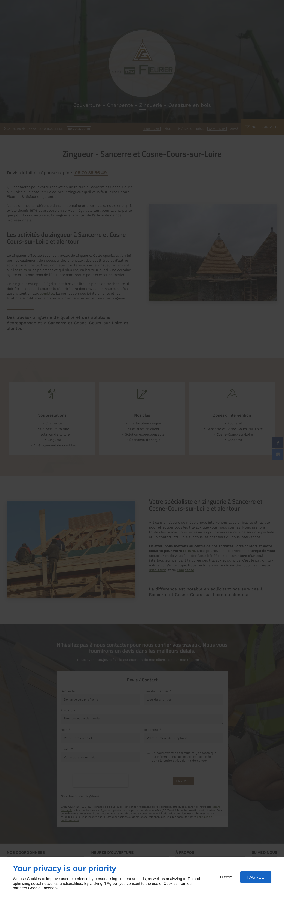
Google (34, 888)
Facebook (50, 888)
